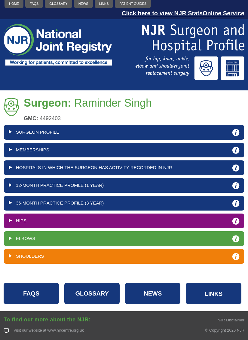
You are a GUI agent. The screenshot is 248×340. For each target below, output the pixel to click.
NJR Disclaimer (230, 320)
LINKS (213, 293)
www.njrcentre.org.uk (65, 330)
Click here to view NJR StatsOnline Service (183, 13)
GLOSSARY (92, 293)
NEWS (153, 293)
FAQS (31, 293)
